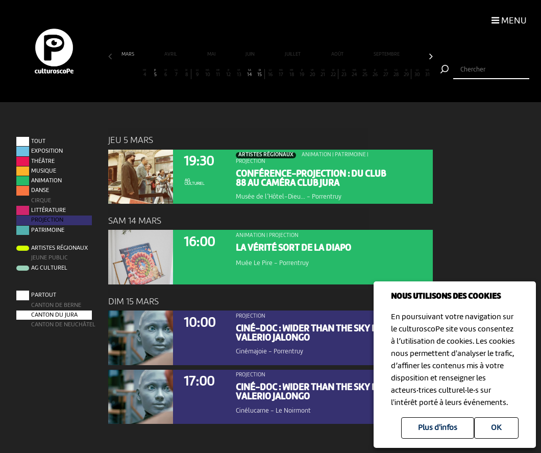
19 (302, 73)
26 (375, 73)
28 (396, 73)
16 (270, 73)
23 (344, 73)
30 (417, 73)
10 (207, 73)
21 (323, 73)
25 (365, 73)
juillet (293, 54)
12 (228, 73)
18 (291, 73)
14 (249, 73)
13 (239, 73)
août (338, 54)
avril (171, 54)
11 (218, 73)
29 (406, 73)
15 (259, 73)
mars (128, 54)
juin (250, 54)
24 (354, 73)
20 (312, 73)
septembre (387, 54)
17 (281, 73)
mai (211, 54)
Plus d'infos (437, 428)
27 (385, 73)
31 (427, 73)
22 (333, 73)
